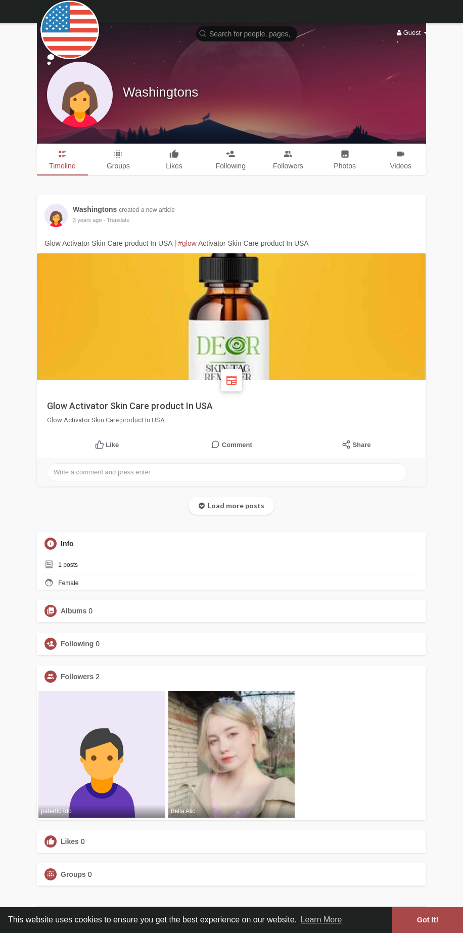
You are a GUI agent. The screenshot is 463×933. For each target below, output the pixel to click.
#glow (187, 243)
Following (77, 644)
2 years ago (87, 220)
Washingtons (160, 92)
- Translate (117, 220)
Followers (77, 677)
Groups (73, 874)
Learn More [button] (321, 919)
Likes (70, 841)
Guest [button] (412, 32)
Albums (73, 611)
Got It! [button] (427, 920)
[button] (247, 33)
